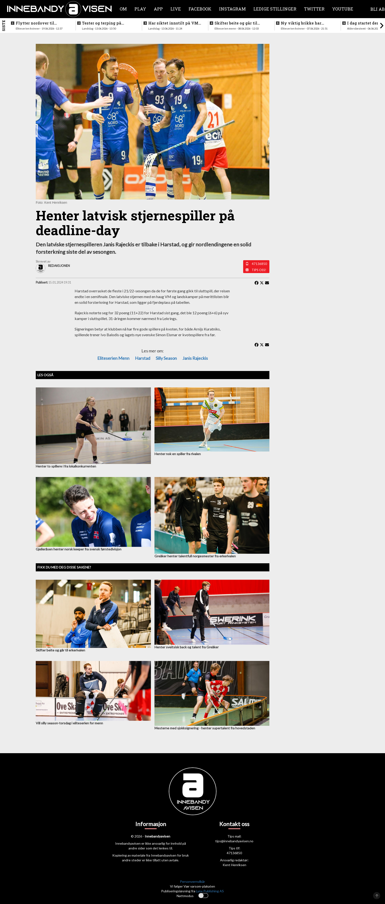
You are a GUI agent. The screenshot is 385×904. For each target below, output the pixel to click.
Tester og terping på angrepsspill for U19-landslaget (103, 23)
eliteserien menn (113, 358)
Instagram (232, 9)
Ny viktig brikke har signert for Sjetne (301, 23)
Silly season (166, 358)
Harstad (142, 358)
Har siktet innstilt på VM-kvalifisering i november (174, 23)
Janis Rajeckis (195, 358)
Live (175, 9)
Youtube (342, 9)
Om (123, 9)
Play (140, 9)
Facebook (200, 9)
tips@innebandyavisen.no (234, 841)
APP (158, 9)
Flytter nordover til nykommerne (35, 23)
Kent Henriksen (234, 865)
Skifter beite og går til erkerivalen (236, 23)
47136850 (259, 264)
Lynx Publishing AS (210, 891)
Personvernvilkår (192, 881)
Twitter (314, 9)
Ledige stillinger (274, 9)
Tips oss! (259, 270)
